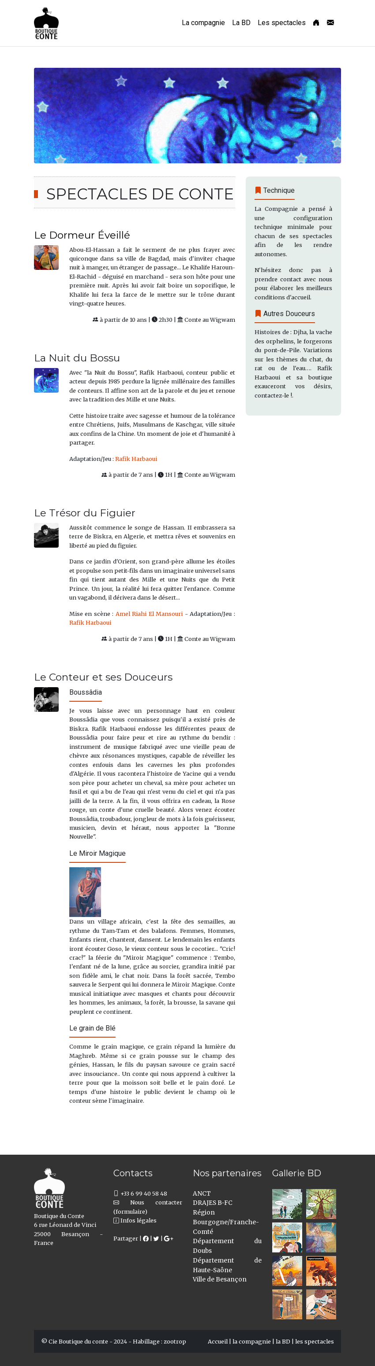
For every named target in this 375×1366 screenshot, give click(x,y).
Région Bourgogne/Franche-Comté (226, 1222)
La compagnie (203, 22)
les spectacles (314, 1341)
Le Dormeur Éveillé (82, 235)
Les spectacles (282, 22)
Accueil (218, 1341)
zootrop (175, 1341)
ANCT (202, 1193)
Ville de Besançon (220, 1279)
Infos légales (135, 1220)
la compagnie (251, 1341)
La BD (241, 22)
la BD (283, 1341)
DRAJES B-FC (212, 1203)
